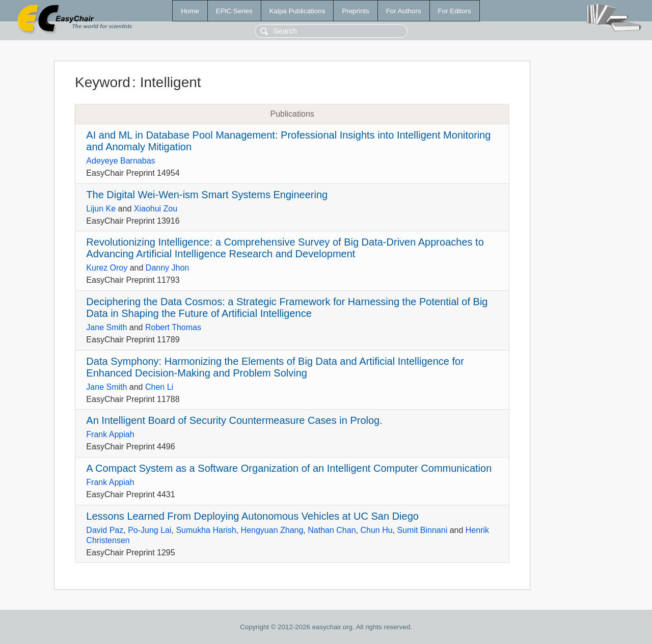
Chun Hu (376, 530)
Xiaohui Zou (155, 208)
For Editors (454, 11)
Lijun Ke (101, 208)
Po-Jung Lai (149, 530)
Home (190, 11)
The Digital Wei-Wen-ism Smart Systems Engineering (207, 194)
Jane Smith (106, 327)
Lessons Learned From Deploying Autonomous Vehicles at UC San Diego (252, 516)
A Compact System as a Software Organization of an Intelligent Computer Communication (289, 468)
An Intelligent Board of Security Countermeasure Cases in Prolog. (234, 420)
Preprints (355, 11)
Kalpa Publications (297, 11)
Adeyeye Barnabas (120, 160)
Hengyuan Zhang (272, 530)
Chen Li (159, 387)
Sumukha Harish (206, 530)
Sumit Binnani (422, 530)
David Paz (104, 530)
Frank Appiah (110, 434)
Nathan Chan (332, 530)
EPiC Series (234, 11)
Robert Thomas (173, 327)
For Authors (403, 11)
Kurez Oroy (106, 267)
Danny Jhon (167, 267)
